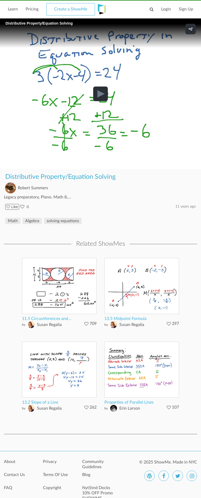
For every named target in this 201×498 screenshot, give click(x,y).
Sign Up (186, 9)
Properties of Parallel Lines (129, 402)
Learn (13, 9)
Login (166, 9)
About (9, 462)
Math (13, 221)
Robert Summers (33, 188)
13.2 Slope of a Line (40, 402)
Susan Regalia (49, 325)
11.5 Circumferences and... (46, 319)
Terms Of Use (55, 475)
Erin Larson (129, 408)
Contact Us (14, 475)
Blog (86, 475)
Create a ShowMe (70, 9)
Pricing (32, 9)
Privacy (50, 462)
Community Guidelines (93, 464)
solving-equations (63, 221)
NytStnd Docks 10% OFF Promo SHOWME (97, 491)
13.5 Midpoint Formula (125, 319)
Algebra (32, 221)
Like (12, 207)
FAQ (8, 488)
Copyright (52, 488)
